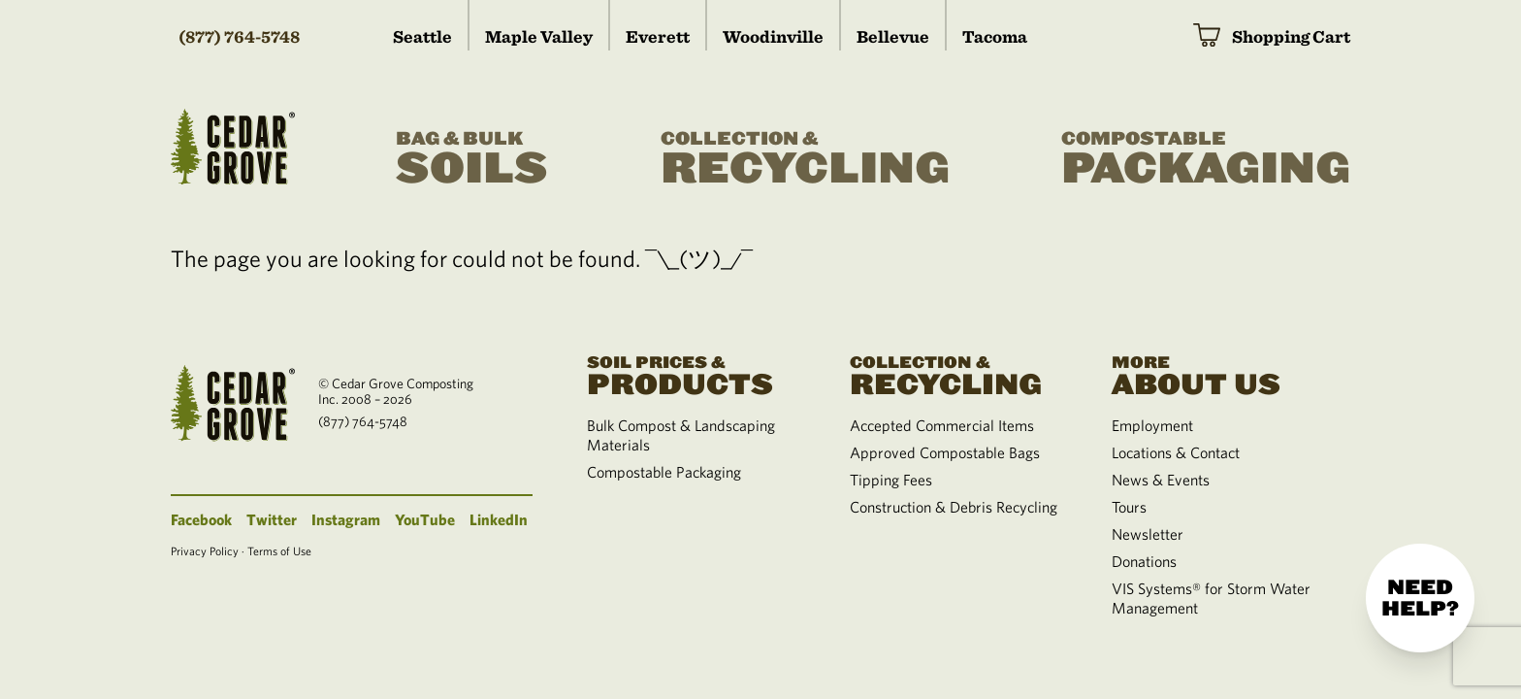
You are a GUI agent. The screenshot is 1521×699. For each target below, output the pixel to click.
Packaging (1205, 159)
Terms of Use (279, 550)
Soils (472, 159)
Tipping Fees (891, 479)
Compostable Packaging (664, 472)
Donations (1144, 561)
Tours (1129, 507)
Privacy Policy (205, 550)
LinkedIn (498, 519)
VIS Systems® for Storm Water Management (1211, 598)
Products (694, 373)
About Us (1219, 373)
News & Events (1161, 479)
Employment (1152, 425)
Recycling (805, 159)
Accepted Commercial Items (942, 425)
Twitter (271, 519)
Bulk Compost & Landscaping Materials (681, 434)
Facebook (201, 519)
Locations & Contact (1176, 452)
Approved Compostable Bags (945, 452)
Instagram (345, 519)
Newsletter (1147, 534)
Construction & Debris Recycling (953, 507)
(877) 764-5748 (239, 36)
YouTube (425, 519)
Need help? (1420, 598)
